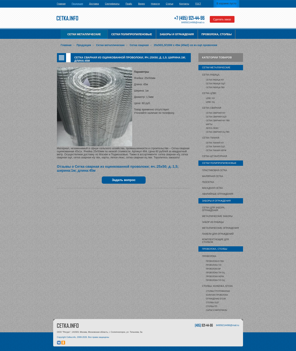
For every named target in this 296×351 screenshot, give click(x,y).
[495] (204, 325)
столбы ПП (211, 306)
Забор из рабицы (213, 222)
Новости (155, 3)
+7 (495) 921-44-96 (189, 18)
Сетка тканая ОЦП (215, 147)
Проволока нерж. (215, 276)
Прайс (129, 3)
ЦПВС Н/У (210, 98)
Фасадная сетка (212, 188)
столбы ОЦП (212, 303)
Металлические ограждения (220, 228)
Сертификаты (112, 3)
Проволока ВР (213, 269)
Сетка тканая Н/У (215, 143)
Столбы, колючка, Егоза (217, 286)
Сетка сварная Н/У (215, 113)
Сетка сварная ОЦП (216, 117)
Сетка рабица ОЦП (215, 84)
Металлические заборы (217, 216)
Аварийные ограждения (217, 194)
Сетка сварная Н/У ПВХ (218, 121)
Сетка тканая (210, 137)
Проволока (209, 256)
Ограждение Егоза (216, 299)
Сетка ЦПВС (209, 93)
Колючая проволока (217, 295)
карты (209, 124)
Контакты (184, 3)
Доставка (94, 3)
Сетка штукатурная (214, 156)
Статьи (169, 3)
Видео (141, 3)
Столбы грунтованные (218, 291)
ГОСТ (198, 3)
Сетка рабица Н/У (215, 80)
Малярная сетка (212, 176)
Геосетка (208, 182)
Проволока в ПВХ (215, 261)
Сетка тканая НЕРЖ (216, 150)
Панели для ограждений (218, 234)
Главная (61, 3)
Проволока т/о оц (215, 280)
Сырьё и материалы (216, 310)
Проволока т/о (214, 265)
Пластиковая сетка (214, 170)
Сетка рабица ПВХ (215, 87)
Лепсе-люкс (212, 128)
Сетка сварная (211, 108)
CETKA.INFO (68, 325)
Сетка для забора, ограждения (213, 209)
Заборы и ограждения (177, 34)
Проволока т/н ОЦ (215, 273)
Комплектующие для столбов (215, 240)
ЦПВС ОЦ (210, 102)
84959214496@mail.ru (192, 22)
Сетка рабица (210, 74)
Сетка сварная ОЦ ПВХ (218, 132)
